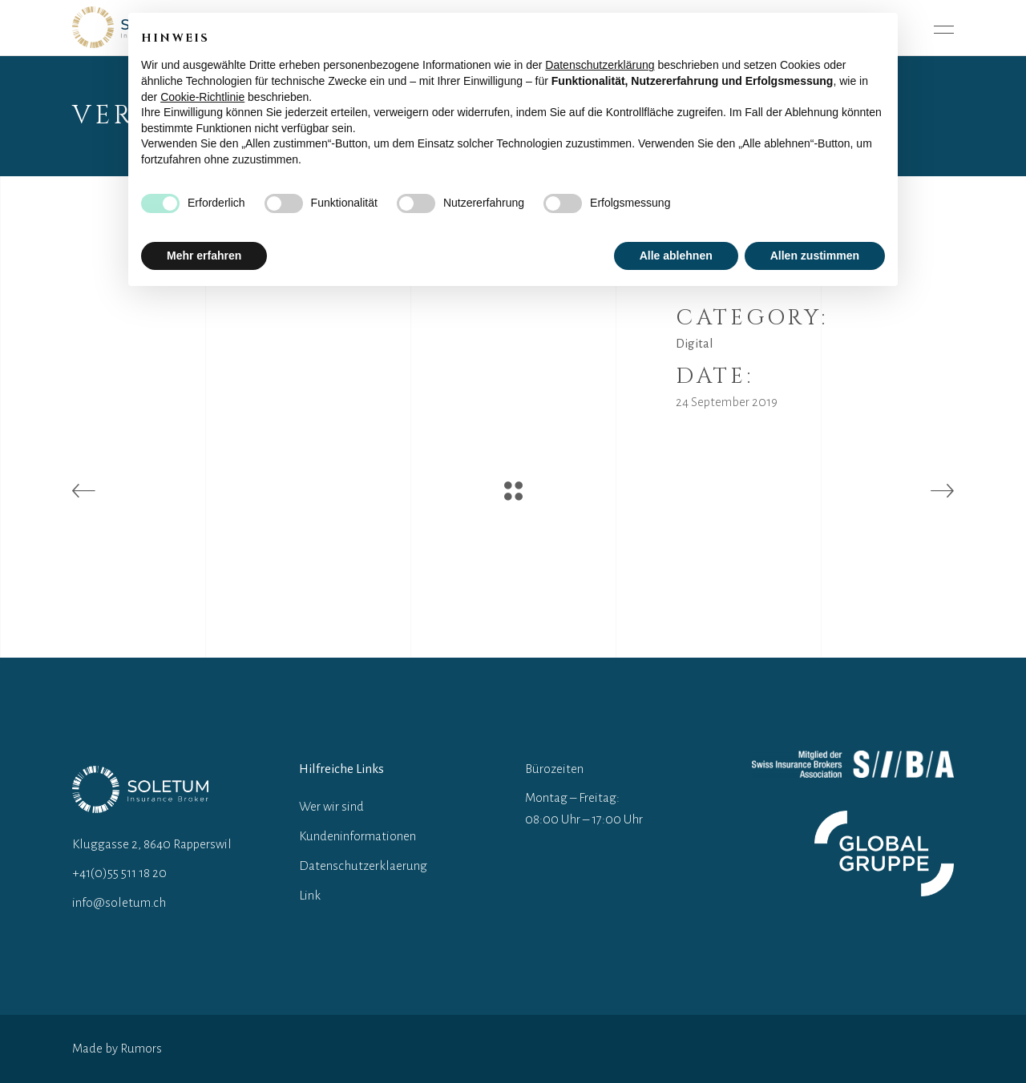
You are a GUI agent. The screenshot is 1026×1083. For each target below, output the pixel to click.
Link (310, 895)
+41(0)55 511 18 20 (119, 873)
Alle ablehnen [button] (676, 255)
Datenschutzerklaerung (363, 865)
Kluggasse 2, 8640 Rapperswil (152, 844)
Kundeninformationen (357, 836)
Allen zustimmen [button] (814, 255)
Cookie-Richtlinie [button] (202, 97)
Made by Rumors (117, 1048)
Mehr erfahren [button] (204, 255)
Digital (694, 343)
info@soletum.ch (119, 902)
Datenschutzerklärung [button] (599, 64)
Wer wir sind (331, 806)
